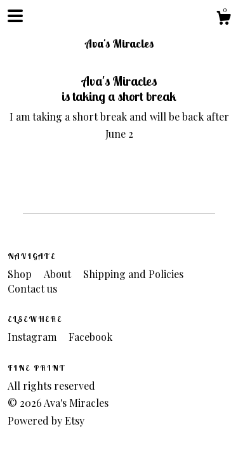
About (59, 274)
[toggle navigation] (15, 16)
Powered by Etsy (46, 420)
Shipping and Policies (133, 274)
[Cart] (223, 19)
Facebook (90, 336)
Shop (21, 274)
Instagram (33, 336)
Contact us (32, 288)
